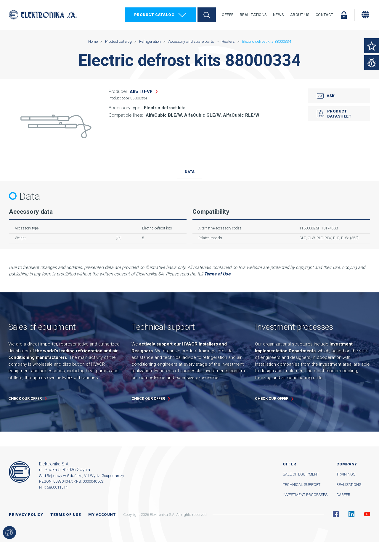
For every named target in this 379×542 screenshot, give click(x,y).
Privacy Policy (26, 514)
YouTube (367, 514)
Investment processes (305, 494)
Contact (324, 14)
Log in (344, 15)
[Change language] (365, 14)
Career (343, 494)
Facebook (336, 514)
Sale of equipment (301, 474)
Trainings (345, 474)
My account (102, 514)
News (278, 14)
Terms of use (65, 514)
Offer (228, 14)
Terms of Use (217, 274)
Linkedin (351, 514)
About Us (300, 14)
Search (206, 14)
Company (346, 464)
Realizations (253, 14)
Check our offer (25, 398)
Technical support (301, 484)
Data (190, 171)
